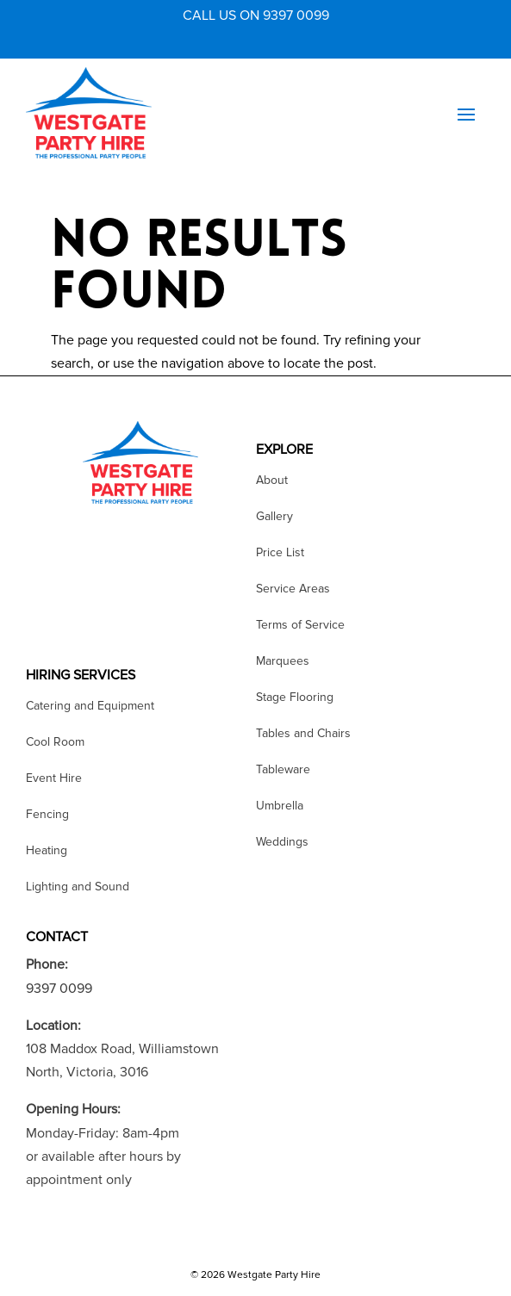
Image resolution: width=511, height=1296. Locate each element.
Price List (280, 553)
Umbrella (279, 806)
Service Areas (293, 589)
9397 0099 (59, 988)
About (272, 480)
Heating (46, 851)
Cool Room (55, 742)
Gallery (274, 517)
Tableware (283, 770)
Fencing (47, 815)
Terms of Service (300, 625)
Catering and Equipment (90, 706)
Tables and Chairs (303, 734)
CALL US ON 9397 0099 (256, 15)
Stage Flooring (294, 697)
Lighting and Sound (77, 887)
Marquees (282, 661)
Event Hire (54, 778)
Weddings (282, 842)
